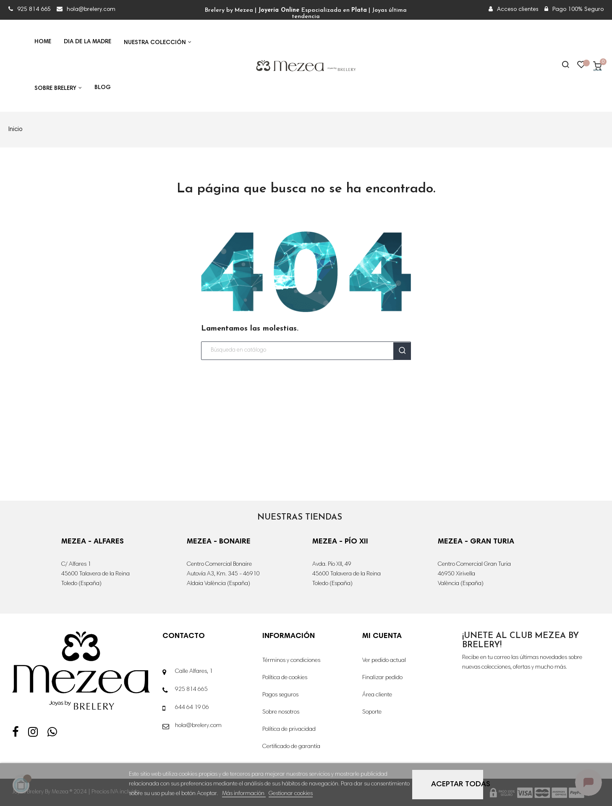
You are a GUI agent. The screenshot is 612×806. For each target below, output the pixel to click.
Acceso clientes (514, 10)
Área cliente (377, 695)
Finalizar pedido (382, 678)
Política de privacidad (289, 729)
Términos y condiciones (291, 661)
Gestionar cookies (291, 794)
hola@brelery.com (86, 10)
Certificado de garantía (291, 747)
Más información (244, 794)
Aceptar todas (457, 784)
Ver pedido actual (384, 661)
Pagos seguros (280, 695)
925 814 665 (30, 10)
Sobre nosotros (280, 712)
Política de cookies (284, 678)
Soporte (372, 712)
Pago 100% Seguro (574, 10)
